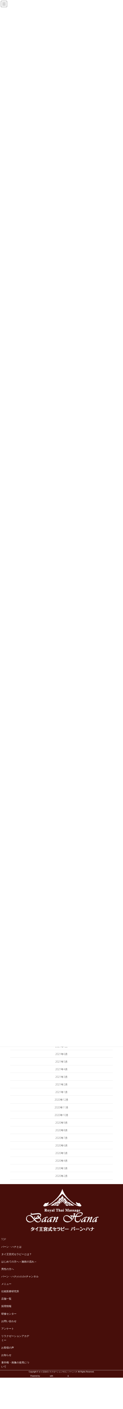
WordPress (44, 1376)
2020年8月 (61, 1130)
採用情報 (6, 1306)
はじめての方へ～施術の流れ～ (19, 1261)
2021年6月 (61, 1054)
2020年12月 (61, 1099)
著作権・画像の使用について (15, 1364)
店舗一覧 (6, 1298)
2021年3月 (61, 1077)
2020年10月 (61, 1115)
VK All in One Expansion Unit (81, 1376)
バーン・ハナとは (11, 1246)
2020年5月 (61, 1153)
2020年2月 (61, 1176)
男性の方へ (7, 1269)
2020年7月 (61, 1138)
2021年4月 (61, 1069)
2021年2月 (61, 1084)
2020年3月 (61, 1168)
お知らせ (6, 1355)
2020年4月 (61, 1160)
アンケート (7, 1328)
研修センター (8, 1313)
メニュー (6, 1284)
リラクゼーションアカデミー (15, 1338)
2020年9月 (61, 1122)
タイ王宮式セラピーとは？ (16, 1254)
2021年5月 (61, 1061)
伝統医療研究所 (10, 1291)
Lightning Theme (60, 1376)
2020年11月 (61, 1107)
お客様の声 (7, 1347)
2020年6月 (61, 1145)
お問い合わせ (8, 1321)
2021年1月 (61, 1092)
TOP (3, 1239)
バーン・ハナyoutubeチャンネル (20, 1276)
